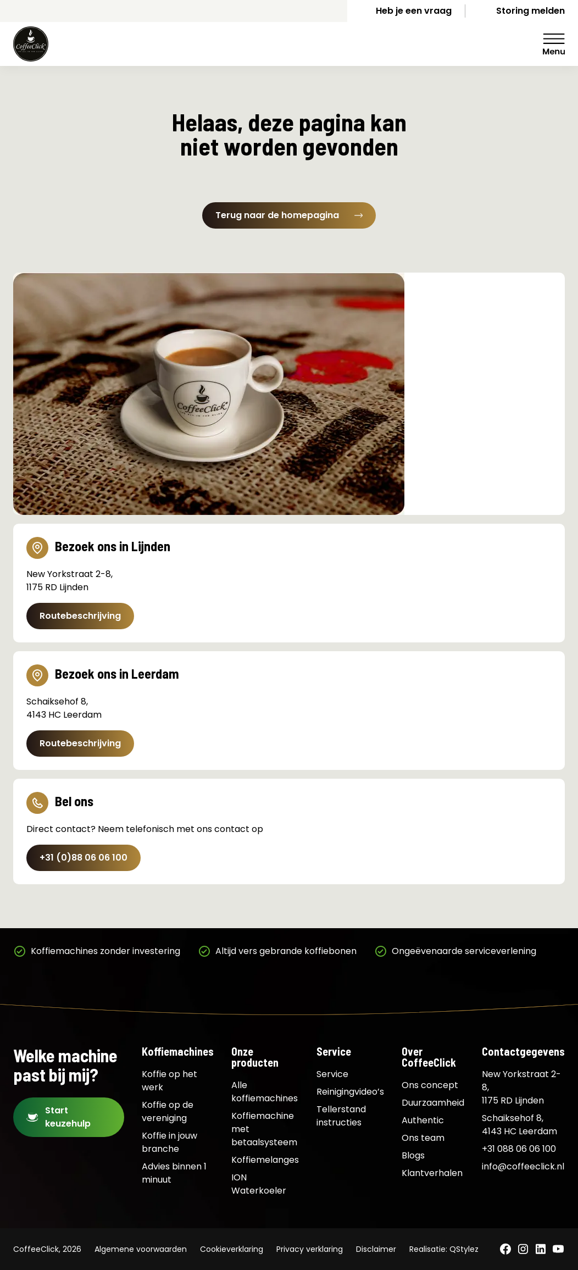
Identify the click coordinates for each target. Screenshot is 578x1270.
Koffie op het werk (169, 1081)
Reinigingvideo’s (350, 1091)
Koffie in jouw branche (169, 1142)
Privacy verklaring (309, 1249)
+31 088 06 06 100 (519, 1149)
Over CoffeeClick (429, 1057)
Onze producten (255, 1057)
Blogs (413, 1155)
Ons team (423, 1138)
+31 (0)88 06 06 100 (83, 857)
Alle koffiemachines (264, 1092)
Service (333, 1051)
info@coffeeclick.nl (523, 1166)
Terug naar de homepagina (289, 215)
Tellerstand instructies (341, 1116)
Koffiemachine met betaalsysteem (264, 1129)
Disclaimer (376, 1249)
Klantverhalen (432, 1173)
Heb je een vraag (414, 10)
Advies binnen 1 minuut (174, 1173)
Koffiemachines (178, 1051)
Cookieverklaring (231, 1249)
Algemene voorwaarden (141, 1249)
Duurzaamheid (433, 1102)
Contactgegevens (523, 1051)
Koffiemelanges (265, 1159)
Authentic (423, 1120)
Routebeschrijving (80, 615)
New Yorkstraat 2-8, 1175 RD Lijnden (521, 1087)
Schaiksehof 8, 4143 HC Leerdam (519, 1125)
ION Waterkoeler (258, 1184)
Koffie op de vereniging (167, 1111)
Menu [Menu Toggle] (554, 44)
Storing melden (530, 10)
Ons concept (430, 1085)
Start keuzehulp (68, 1117)
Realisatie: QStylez (444, 1249)
